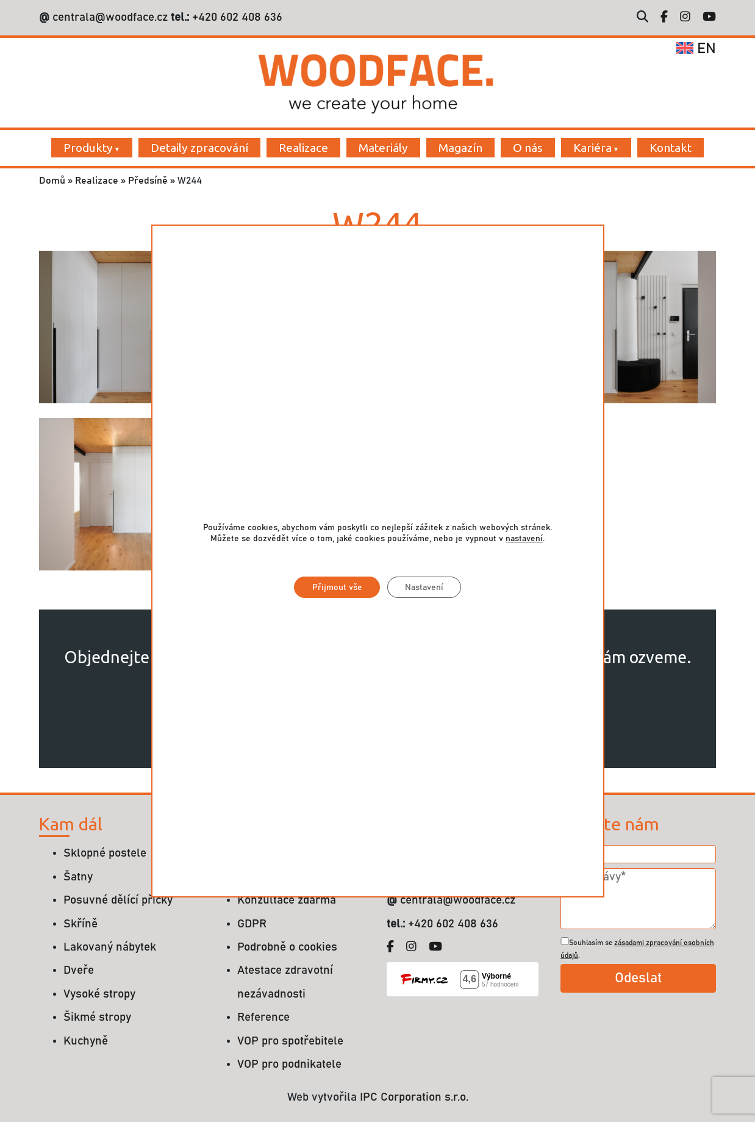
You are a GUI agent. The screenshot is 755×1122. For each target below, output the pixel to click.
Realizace (303, 147)
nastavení (524, 538)
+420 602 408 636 (235, 17)
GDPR (252, 924)
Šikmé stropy (97, 1017)
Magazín (460, 147)
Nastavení (424, 587)
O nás (528, 147)
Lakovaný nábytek (109, 947)
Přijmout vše (336, 587)
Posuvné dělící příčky (118, 900)
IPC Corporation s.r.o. (414, 1097)
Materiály (383, 147)
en (696, 48)
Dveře (78, 970)
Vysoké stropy (99, 994)
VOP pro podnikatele (289, 1064)
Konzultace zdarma (286, 900)
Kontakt (670, 147)
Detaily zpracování (199, 147)
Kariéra (592, 147)
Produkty (88, 147)
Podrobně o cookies (287, 947)
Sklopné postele (104, 853)
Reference (263, 1017)
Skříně (80, 924)
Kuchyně (85, 1041)
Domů (52, 180)
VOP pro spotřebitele (290, 1041)
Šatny (78, 877)
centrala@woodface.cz (110, 17)
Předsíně (148, 180)
